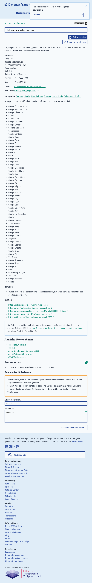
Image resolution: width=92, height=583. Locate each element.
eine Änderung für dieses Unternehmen (48, 328)
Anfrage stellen (79, 37)
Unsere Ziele (10, 509)
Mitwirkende (10, 496)
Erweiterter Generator (14, 476)
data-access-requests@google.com (30, 86)
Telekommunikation (72, 96)
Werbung (19, 96)
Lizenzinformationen (14, 561)
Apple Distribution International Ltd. (23, 351)
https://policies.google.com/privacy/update (27, 305)
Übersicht (9, 506)
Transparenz (10, 516)
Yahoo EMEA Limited (17, 345)
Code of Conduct (12, 499)
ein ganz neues (76, 328)
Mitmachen (10, 484)
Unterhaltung (37, 96)
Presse (8, 538)
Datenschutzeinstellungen (16, 558)
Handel (27, 96)
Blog (7, 535)
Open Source (10, 493)
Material (8, 545)
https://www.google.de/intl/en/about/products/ (29, 314)
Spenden (9, 487)
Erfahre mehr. (78, 441)
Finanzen (47, 96)
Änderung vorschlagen (76, 42)
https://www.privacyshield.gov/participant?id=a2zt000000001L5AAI (37, 311)
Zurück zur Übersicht (15, 23)
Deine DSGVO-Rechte (14, 526)
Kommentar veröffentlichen (72, 427)
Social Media (57, 96)
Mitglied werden (12, 490)
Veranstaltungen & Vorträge (17, 541)
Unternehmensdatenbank (16, 473)
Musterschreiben (12, 529)
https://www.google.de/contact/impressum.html (29, 308)
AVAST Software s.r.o (17, 357)
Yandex (11, 348)
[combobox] (46, 30)
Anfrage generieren (13, 464)
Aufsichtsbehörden (13, 532)
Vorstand (9, 519)
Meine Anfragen (12, 467)
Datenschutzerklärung (14, 555)
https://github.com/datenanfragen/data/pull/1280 (30, 317)
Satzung (8, 513)
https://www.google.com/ (25, 91)
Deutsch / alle (20, 455)
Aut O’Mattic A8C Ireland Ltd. (20, 354)
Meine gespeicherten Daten (17, 470)
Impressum (10, 552)
